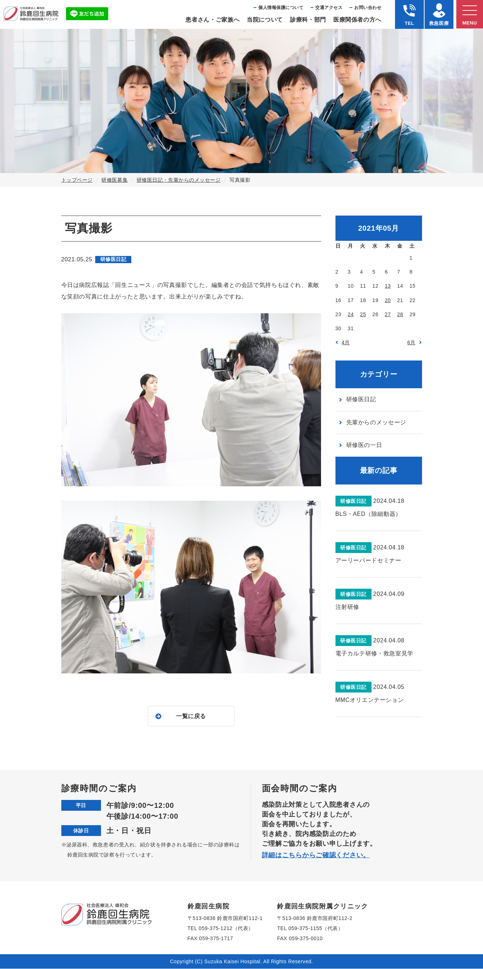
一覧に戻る (191, 716)
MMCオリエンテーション (369, 700)
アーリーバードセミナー (368, 560)
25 (363, 314)
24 (351, 314)
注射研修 (347, 607)
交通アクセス (328, 7)
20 (388, 300)
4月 (346, 342)
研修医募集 (114, 180)
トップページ (77, 180)
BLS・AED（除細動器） (368, 514)
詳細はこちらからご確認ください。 (316, 855)
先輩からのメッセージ (376, 422)
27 (388, 314)
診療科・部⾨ (308, 20)
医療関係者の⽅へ (357, 20)
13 (388, 286)
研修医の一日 (364, 445)
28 (400, 314)
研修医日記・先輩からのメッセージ (179, 180)
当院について (265, 20)
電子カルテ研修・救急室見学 (374, 653)
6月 (411, 342)
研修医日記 (361, 399)
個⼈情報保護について (280, 7)
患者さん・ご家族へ (212, 20)
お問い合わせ (367, 7)
